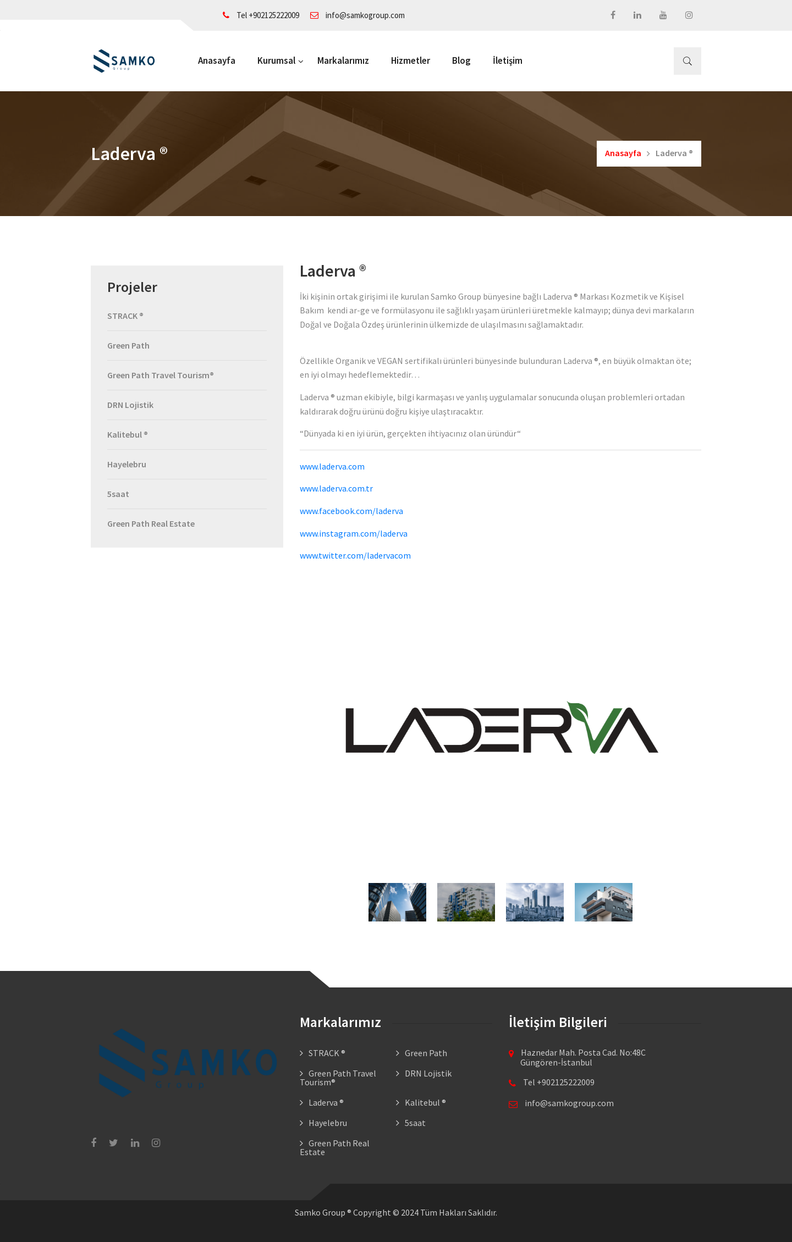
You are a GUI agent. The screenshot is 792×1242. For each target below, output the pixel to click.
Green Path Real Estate (151, 523)
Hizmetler (410, 60)
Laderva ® (326, 1102)
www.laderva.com (332, 466)
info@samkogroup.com (357, 15)
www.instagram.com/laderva (354, 533)
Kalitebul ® (127, 434)
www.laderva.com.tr (336, 488)
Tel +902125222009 (261, 15)
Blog (461, 60)
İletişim (507, 60)
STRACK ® (125, 316)
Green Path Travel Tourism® (160, 374)
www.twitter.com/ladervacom (355, 555)
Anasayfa (216, 60)
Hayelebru (126, 464)
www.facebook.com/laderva (352, 510)
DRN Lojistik (130, 404)
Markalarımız (343, 60)
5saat (118, 493)
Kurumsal (276, 60)
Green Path (128, 345)
